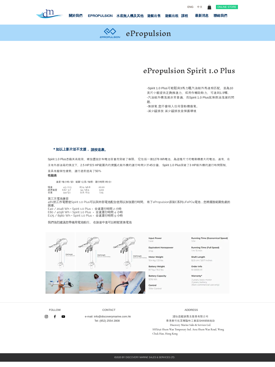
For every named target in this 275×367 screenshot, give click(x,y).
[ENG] (190, 7)
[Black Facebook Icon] (55, 316)
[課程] (184, 16)
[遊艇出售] (154, 16)
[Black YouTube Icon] (63, 316)
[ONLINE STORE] (227, 7)
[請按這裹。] (99, 149)
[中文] (200, 7)
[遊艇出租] (172, 16)
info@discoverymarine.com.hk (112, 316)
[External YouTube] (93, 82)
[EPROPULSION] (100, 16)
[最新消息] (202, 16)
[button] (209, 7)
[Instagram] (46, 316)
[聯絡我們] (220, 16)
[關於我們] (76, 16)
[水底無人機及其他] (130, 16)
